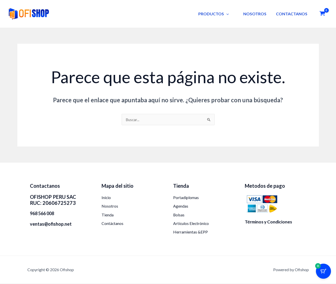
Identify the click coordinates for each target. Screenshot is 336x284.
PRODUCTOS (217, 13)
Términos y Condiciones (269, 221)
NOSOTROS (257, 13)
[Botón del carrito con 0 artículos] (323, 271)
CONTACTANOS (292, 13)
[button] (230, 13)
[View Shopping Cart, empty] (322, 14)
